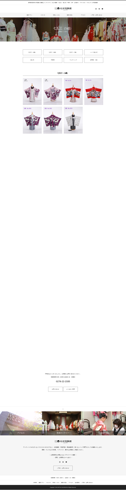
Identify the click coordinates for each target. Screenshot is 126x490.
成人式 (32, 60)
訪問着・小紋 (94, 60)
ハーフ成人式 (94, 52)
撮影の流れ (69, 15)
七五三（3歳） (32, 52)
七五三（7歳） (73, 52)
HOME (35, 482)
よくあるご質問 (70, 389)
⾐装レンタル (56, 15)
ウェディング (73, 60)
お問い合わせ (55, 389)
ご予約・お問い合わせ (96, 15)
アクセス (83, 15)
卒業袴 (53, 60)
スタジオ (43, 15)
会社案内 (77, 482)
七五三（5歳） (53, 52)
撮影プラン (29, 15)
